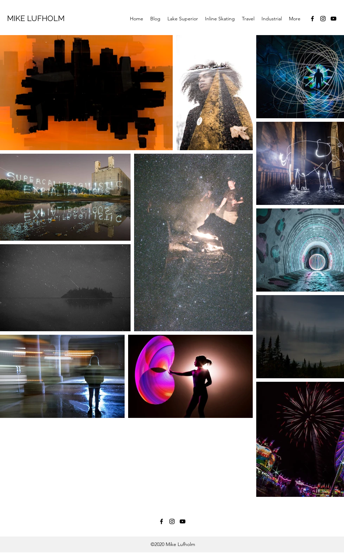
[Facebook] (312, 18)
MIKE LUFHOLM (36, 18)
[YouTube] (333, 18)
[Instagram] (322, 18)
